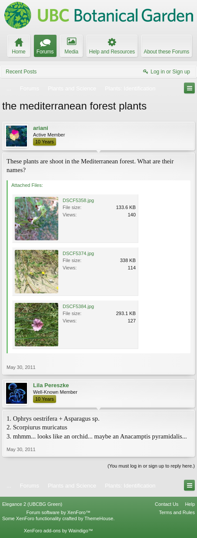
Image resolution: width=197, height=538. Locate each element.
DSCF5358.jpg (78, 200)
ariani (40, 128)
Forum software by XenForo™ (58, 512)
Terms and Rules (177, 512)
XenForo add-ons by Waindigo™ (58, 530)
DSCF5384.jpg (78, 306)
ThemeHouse (98, 518)
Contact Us (166, 504)
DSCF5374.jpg (78, 253)
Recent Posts (21, 72)
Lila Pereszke (51, 385)
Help (190, 504)
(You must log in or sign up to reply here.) (151, 465)
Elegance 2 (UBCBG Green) (32, 504)
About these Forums (166, 52)
